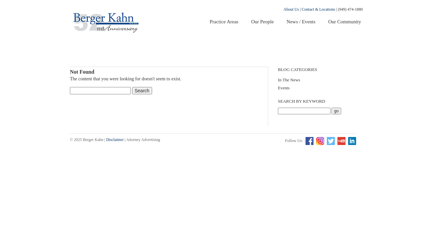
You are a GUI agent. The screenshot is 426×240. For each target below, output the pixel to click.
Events (284, 87)
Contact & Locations (318, 9)
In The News (289, 79)
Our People (262, 21)
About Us (291, 9)
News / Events (301, 21)
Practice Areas (224, 21)
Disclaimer (115, 139)
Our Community (344, 21)
